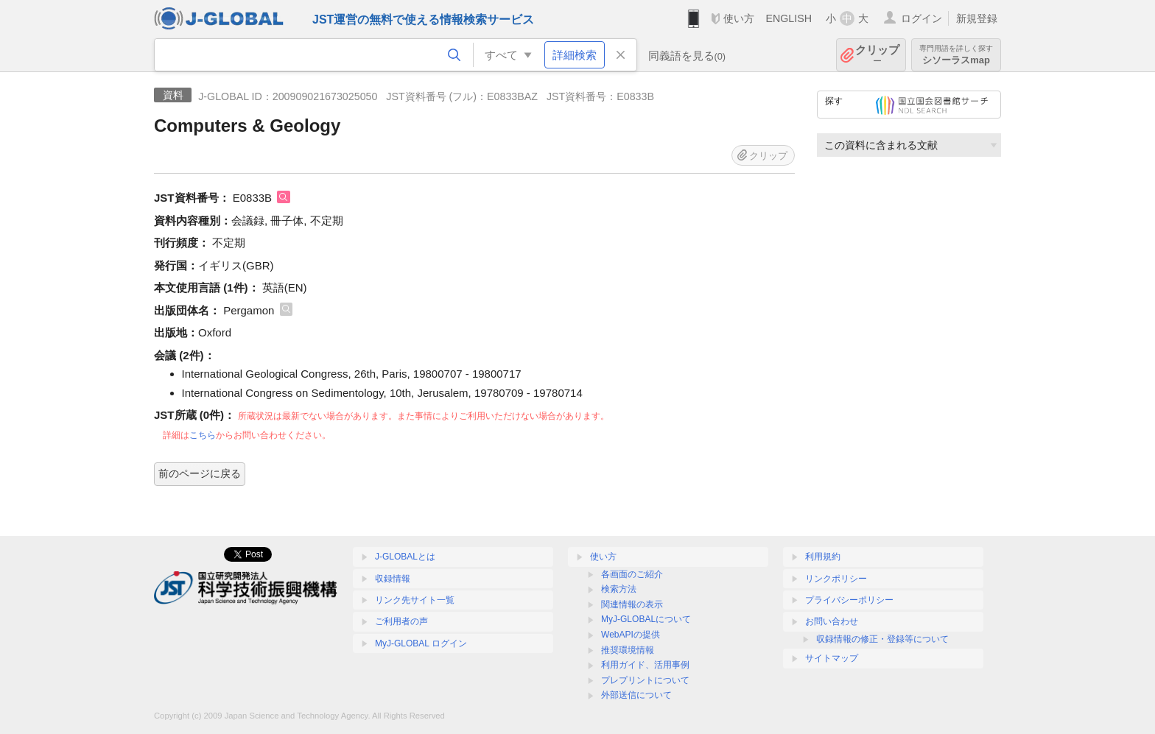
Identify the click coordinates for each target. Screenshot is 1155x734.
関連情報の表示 (632, 604)
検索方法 (618, 589)
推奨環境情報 (627, 650)
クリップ (877, 54)
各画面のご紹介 (632, 574)
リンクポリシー (836, 579)
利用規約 (822, 556)
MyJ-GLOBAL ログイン (421, 643)
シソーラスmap (956, 55)
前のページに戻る (199, 473)
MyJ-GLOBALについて (646, 619)
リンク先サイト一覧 (414, 600)
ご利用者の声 (401, 621)
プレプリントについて (645, 680)
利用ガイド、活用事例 (645, 665)
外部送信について (636, 695)
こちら (202, 435)
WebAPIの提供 (630, 634)
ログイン (921, 18)
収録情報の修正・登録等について (882, 639)
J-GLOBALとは (405, 556)
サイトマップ (831, 658)
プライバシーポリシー (849, 600)
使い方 (738, 18)
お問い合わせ (831, 621)
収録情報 (392, 579)
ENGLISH (788, 18)
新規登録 (976, 18)
